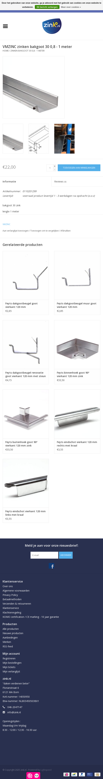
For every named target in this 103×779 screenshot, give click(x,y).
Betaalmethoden (12, 599)
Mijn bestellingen (12, 662)
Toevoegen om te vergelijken (44, 230)
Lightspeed (46, 769)
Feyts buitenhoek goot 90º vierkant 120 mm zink (21, 443)
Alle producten (11, 628)
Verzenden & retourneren (17, 603)
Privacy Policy (10, 595)
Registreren (9, 658)
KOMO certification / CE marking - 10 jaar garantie (31, 616)
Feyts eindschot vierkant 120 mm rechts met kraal (77, 443)
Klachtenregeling (12, 612)
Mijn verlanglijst (11, 671)
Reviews (60, 181)
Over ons (8, 586)
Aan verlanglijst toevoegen (16, 230)
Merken (7, 642)
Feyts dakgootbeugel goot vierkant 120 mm (21, 305)
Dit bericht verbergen (47, 7)
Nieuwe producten (13, 633)
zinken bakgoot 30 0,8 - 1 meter (27, 50)
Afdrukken (66, 230)
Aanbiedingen (10, 637)
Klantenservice (11, 608)
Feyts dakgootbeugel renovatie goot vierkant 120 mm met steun (25, 374)
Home (6, 50)
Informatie (9, 181)
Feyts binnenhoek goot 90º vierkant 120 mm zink (73, 374)
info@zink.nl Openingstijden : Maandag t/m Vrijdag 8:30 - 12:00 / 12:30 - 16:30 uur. (20, 721)
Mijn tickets (9, 667)
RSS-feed (8, 646)
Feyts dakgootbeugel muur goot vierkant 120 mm (76, 305)
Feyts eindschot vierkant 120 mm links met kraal (25, 513)
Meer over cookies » (71, 7)
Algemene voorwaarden (16, 590)
